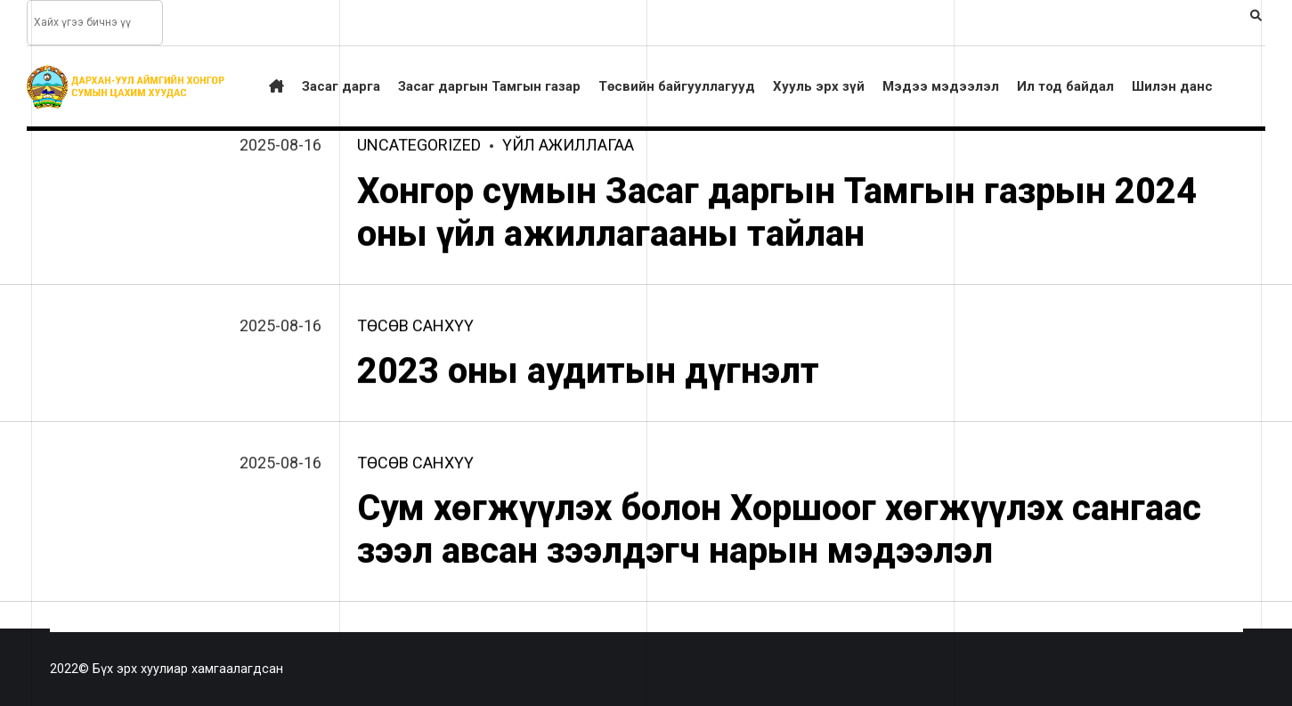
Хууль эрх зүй (819, 86)
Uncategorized (419, 146)
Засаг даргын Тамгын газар (489, 86)
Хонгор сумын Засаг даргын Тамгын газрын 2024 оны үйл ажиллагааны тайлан (777, 213)
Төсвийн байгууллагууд (676, 86)
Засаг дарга (341, 86)
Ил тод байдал (1065, 86)
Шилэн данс (1172, 86)
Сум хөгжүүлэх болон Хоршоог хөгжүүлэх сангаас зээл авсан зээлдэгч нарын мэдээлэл (779, 531)
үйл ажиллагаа (568, 146)
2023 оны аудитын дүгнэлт (588, 372)
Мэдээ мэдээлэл (940, 86)
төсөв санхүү (415, 326)
